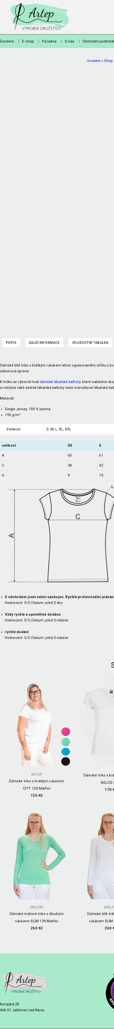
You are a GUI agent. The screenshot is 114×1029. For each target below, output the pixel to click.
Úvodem (7, 41)
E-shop (28, 41)
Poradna (49, 41)
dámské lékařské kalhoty (60, 382)
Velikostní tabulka (90, 343)
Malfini (37, 907)
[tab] (11, 343)
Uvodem (94, 61)
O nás (70, 41)
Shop (108, 61)
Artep (37, 774)
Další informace (44, 343)
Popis (11, 343)
